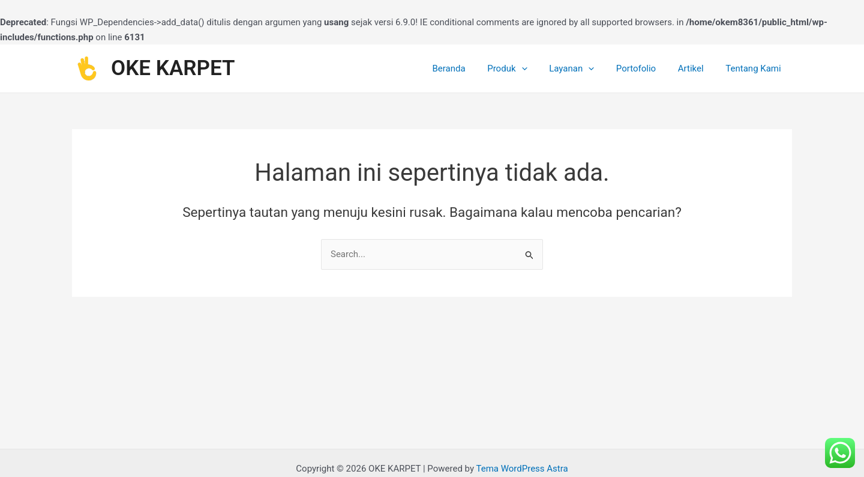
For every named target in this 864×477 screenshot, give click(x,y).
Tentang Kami (755, 68)
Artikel (697, 68)
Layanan (585, 68)
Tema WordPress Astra (522, 468)
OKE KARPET (173, 68)
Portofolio (645, 68)
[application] (539, 68)
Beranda (470, 68)
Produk (525, 68)
